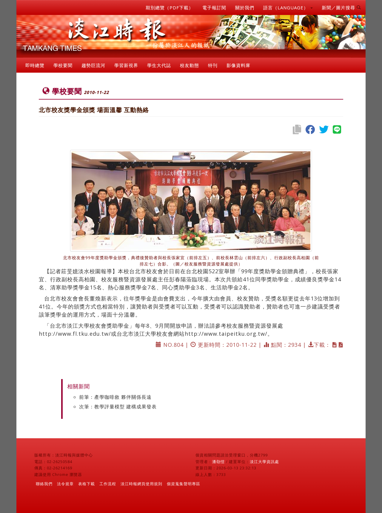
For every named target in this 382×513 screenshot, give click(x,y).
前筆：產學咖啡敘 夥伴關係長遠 (115, 397)
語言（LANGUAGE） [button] (288, 7)
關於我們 (244, 7)
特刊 (213, 65)
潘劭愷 (218, 461)
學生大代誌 (159, 65)
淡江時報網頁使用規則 (141, 483)
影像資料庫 (238, 65)
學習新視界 (126, 65)
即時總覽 (34, 65)
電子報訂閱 (214, 7)
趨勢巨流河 (93, 65)
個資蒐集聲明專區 (183, 483)
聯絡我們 (44, 483)
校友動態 (189, 65)
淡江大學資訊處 (264, 461)
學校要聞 (63, 65)
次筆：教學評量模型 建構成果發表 (118, 406)
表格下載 (86, 483)
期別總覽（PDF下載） (169, 7)
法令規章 (65, 483)
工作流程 (107, 483)
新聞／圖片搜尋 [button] (341, 7)
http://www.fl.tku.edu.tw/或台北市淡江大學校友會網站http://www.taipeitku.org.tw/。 (156, 333)
